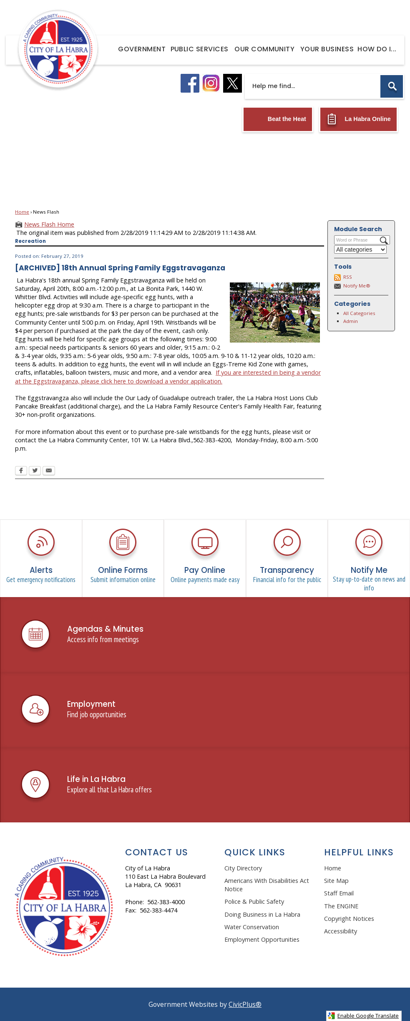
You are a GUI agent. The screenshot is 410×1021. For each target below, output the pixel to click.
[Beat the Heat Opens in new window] (277, 119)
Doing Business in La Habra (262, 914)
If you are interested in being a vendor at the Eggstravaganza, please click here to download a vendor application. (168, 376)
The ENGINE (341, 906)
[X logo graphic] (232, 83)
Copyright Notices (349, 919)
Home (22, 212)
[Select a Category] (360, 249)
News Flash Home (49, 224)
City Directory (243, 868)
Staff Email (339, 893)
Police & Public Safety (254, 901)
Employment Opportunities (261, 939)
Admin (350, 321)
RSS (347, 277)
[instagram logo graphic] (211, 83)
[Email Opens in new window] (49, 471)
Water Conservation (251, 927)
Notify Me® (356, 285)
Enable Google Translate (363, 1016)
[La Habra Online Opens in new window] (358, 119)
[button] (391, 86)
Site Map (336, 881)
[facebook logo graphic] (190, 83)
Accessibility (340, 931)
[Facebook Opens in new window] (21, 471)
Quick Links (254, 852)
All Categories (359, 313)
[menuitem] (142, 48)
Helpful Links (359, 852)
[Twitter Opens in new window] (35, 471)
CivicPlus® (245, 1004)
